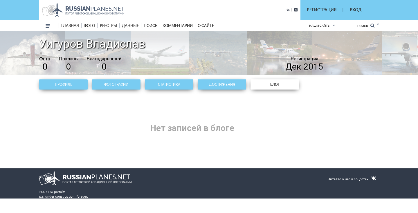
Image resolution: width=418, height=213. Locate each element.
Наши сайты (319, 25)
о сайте (206, 25)
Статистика (169, 84)
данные (130, 25)
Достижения (222, 84)
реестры (108, 25)
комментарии (178, 25)
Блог (275, 84)
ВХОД (355, 9)
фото (89, 25)
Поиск (365, 25)
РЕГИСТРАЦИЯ (321, 9)
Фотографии (116, 84)
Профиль (63, 84)
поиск (151, 25)
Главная (70, 25)
